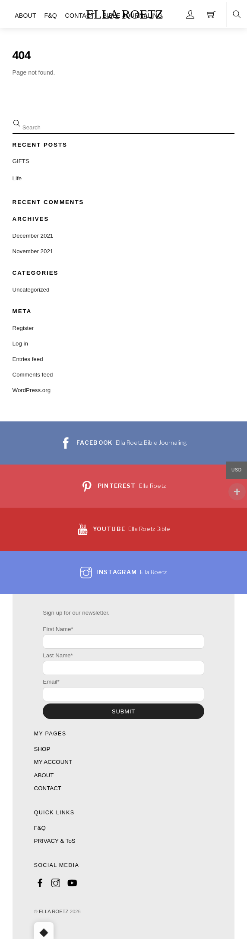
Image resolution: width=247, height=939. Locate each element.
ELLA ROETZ (53, 911)
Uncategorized (31, 289)
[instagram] (56, 881)
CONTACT (80, 15)
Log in (20, 343)
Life (17, 178)
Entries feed (28, 359)
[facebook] (40, 881)
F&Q (50, 15)
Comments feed (33, 374)
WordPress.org (32, 390)
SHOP (42, 749)
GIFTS (21, 161)
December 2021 (33, 235)
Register (23, 328)
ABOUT (25, 15)
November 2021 (33, 251)
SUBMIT (123, 711)
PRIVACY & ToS (55, 841)
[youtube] (72, 881)
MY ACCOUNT (53, 762)
